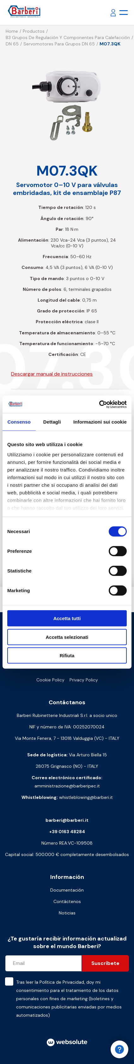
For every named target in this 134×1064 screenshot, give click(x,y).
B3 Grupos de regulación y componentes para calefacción (68, 37)
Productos (34, 31)
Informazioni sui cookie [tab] (100, 422)
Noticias (67, 913)
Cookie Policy (50, 680)
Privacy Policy (84, 680)
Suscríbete (105, 963)
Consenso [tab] (19, 422)
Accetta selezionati (67, 636)
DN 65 (12, 44)
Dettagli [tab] (52, 422)
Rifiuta (67, 655)
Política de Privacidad (62, 982)
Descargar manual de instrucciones (52, 374)
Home (12, 31)
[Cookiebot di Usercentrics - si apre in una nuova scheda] (99, 404)
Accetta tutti (67, 618)
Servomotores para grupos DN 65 (59, 44)
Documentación (67, 890)
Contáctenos (67, 901)
